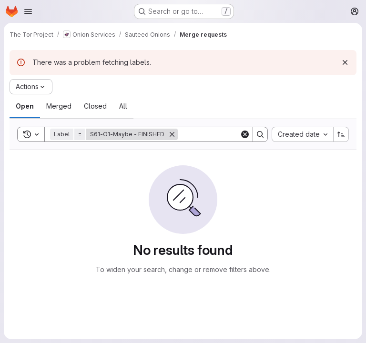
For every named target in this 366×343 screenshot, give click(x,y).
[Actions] (31, 86)
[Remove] (172, 134)
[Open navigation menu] (28, 11)
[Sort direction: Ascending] (341, 134)
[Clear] (245, 134)
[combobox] (302, 134)
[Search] (237, 134)
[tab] (25, 106)
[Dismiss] (345, 62)
